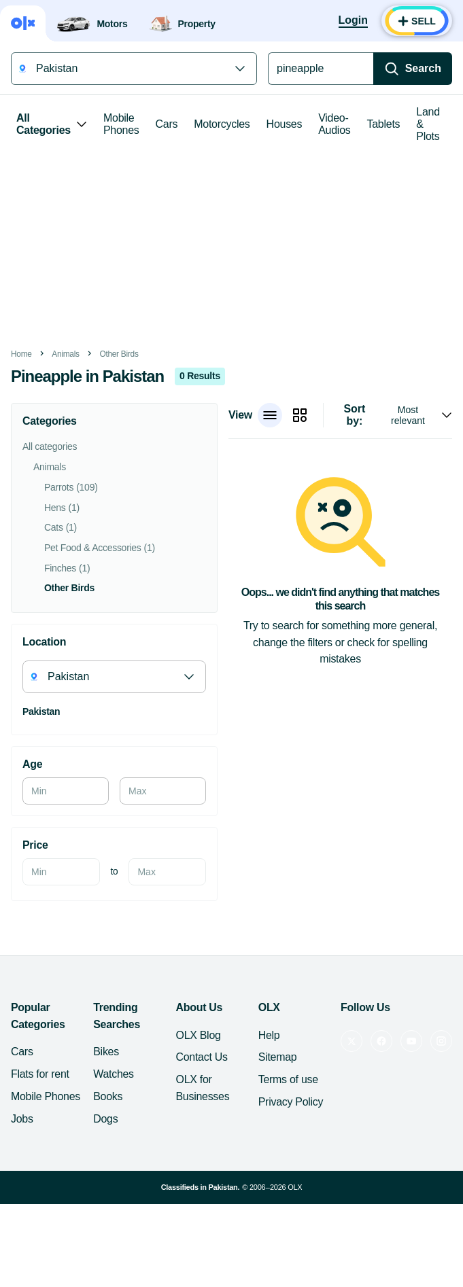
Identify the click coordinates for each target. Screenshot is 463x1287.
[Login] (353, 21)
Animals (65, 354)
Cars (167, 124)
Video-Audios (334, 124)
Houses (285, 124)
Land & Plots (428, 124)
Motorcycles (222, 124)
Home (21, 354)
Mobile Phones (121, 124)
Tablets (383, 124)
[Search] (412, 68)
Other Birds (118, 354)
